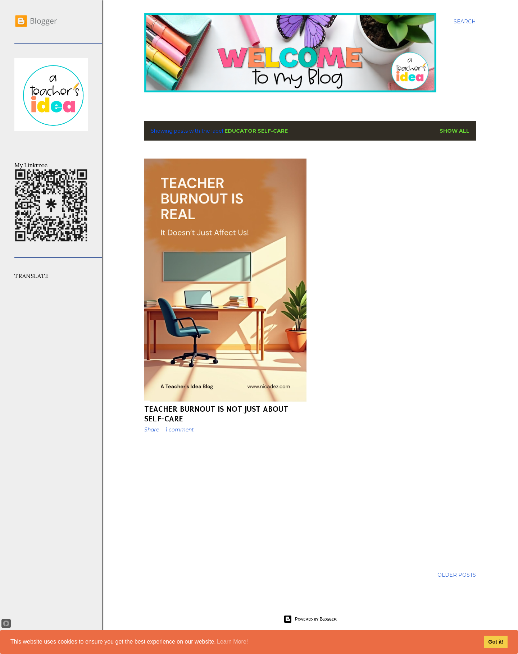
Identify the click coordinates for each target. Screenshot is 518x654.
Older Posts (456, 575)
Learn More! (232, 642)
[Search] (465, 21)
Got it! (495, 642)
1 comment (179, 429)
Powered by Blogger (310, 619)
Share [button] (151, 429)
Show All (454, 131)
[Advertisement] (225, 501)
